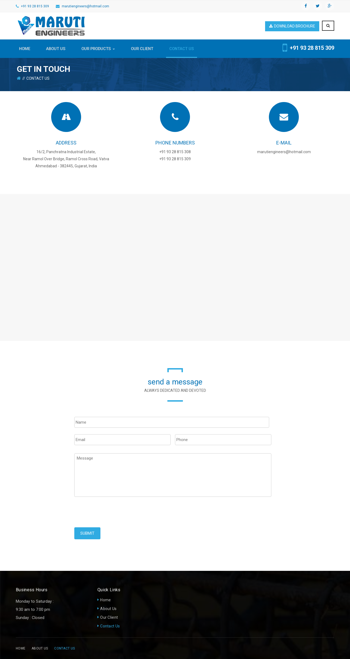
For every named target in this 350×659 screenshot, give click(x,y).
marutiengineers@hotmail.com (85, 6)
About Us (108, 608)
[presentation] (115, 516)
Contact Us (110, 626)
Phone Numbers (175, 143)
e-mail (283, 143)
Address (66, 143)
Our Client (109, 617)
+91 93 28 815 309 (35, 6)
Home (105, 600)
